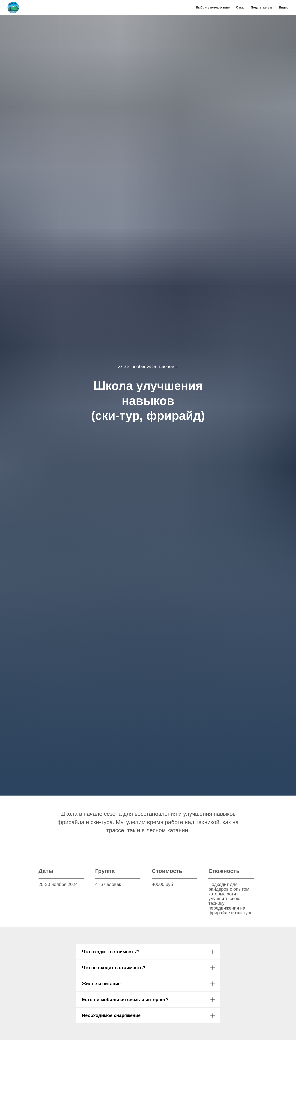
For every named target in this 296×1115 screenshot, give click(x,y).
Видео (283, 7)
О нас (240, 7)
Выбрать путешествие (213, 7)
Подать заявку (262, 7)
